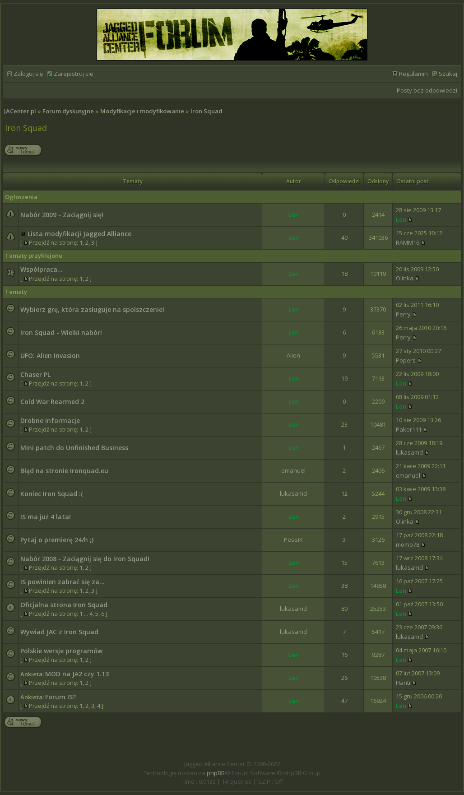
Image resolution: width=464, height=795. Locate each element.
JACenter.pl (20, 111)
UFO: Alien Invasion (50, 355)
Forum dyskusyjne (68, 111)
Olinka (404, 278)
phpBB (216, 773)
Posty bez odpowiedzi (427, 90)
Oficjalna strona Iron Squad (63, 604)
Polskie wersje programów (61, 650)
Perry (403, 314)
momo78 (407, 544)
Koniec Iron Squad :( (51, 493)
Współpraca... (41, 269)
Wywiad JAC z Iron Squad (59, 632)
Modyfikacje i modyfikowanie (142, 111)
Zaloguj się (28, 74)
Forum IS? (60, 697)
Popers (406, 360)
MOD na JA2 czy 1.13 (77, 673)
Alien (293, 355)
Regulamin (413, 74)
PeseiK (293, 539)
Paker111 (409, 429)
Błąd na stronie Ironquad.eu (64, 470)
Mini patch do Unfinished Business (74, 447)
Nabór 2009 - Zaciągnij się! (61, 214)
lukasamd (409, 452)
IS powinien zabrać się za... (62, 581)
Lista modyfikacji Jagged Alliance (79, 233)
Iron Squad (206, 111)
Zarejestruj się (73, 74)
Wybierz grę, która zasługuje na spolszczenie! (92, 309)
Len (293, 214)
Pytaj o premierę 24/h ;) (56, 539)
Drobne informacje (50, 420)
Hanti (403, 683)
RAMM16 (407, 242)
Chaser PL (35, 374)
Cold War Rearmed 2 (52, 401)
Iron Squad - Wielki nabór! (61, 332)
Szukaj (448, 74)
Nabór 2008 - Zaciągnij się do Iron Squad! (84, 558)
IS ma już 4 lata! (45, 516)
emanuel (293, 470)
